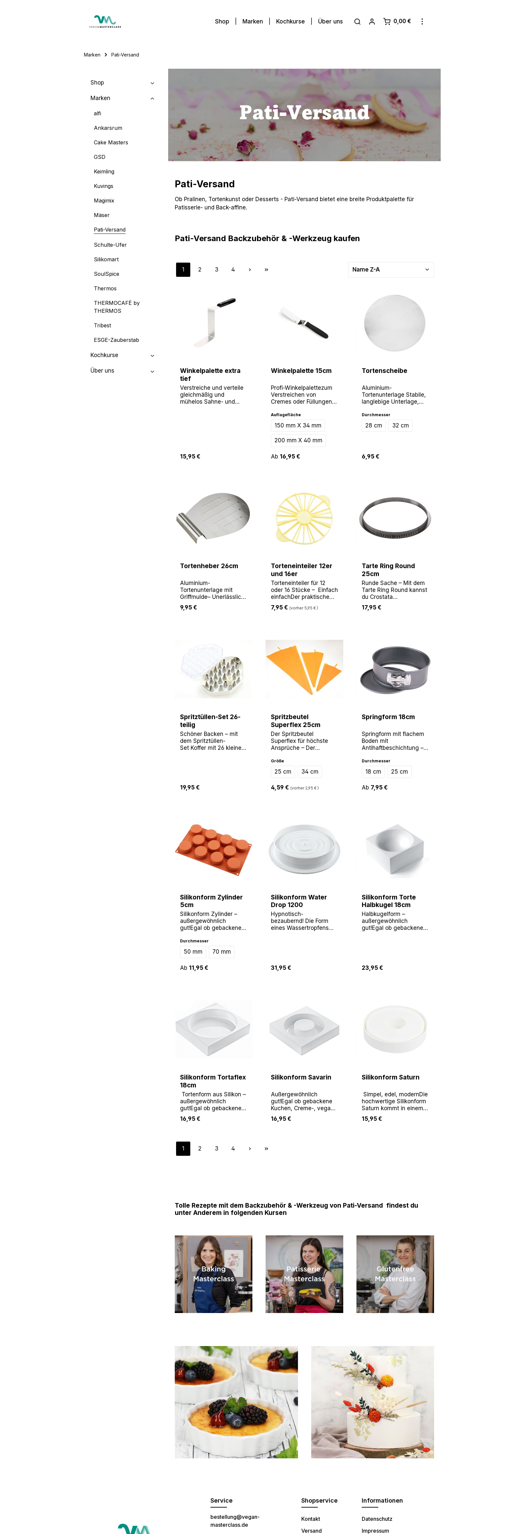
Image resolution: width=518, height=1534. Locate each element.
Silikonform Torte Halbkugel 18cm (389, 898)
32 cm (400, 423)
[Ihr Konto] (372, 19)
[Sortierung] (391, 267)
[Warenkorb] (397, 19)
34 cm (309, 769)
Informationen (382, 1497)
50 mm (193, 949)
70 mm (221, 949)
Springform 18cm (388, 714)
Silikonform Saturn (391, 1074)
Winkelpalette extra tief (210, 372)
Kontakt (310, 1516)
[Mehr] (422, 19)
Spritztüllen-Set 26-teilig (210, 718)
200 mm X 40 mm (298, 437)
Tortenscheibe (384, 368)
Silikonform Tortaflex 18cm (213, 1078)
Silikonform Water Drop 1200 (299, 898)
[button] (152, 80)
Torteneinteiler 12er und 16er (301, 567)
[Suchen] (357, 19)
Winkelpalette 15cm (301, 368)
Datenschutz (377, 1516)
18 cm (373, 769)
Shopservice (319, 1497)
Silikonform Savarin (301, 1074)
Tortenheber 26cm (209, 563)
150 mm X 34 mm (298, 423)
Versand (311, 1528)
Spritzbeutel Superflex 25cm (295, 718)
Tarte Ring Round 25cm (388, 567)
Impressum (375, 1528)
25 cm (283, 769)
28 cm (373, 423)
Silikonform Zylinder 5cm (211, 898)
